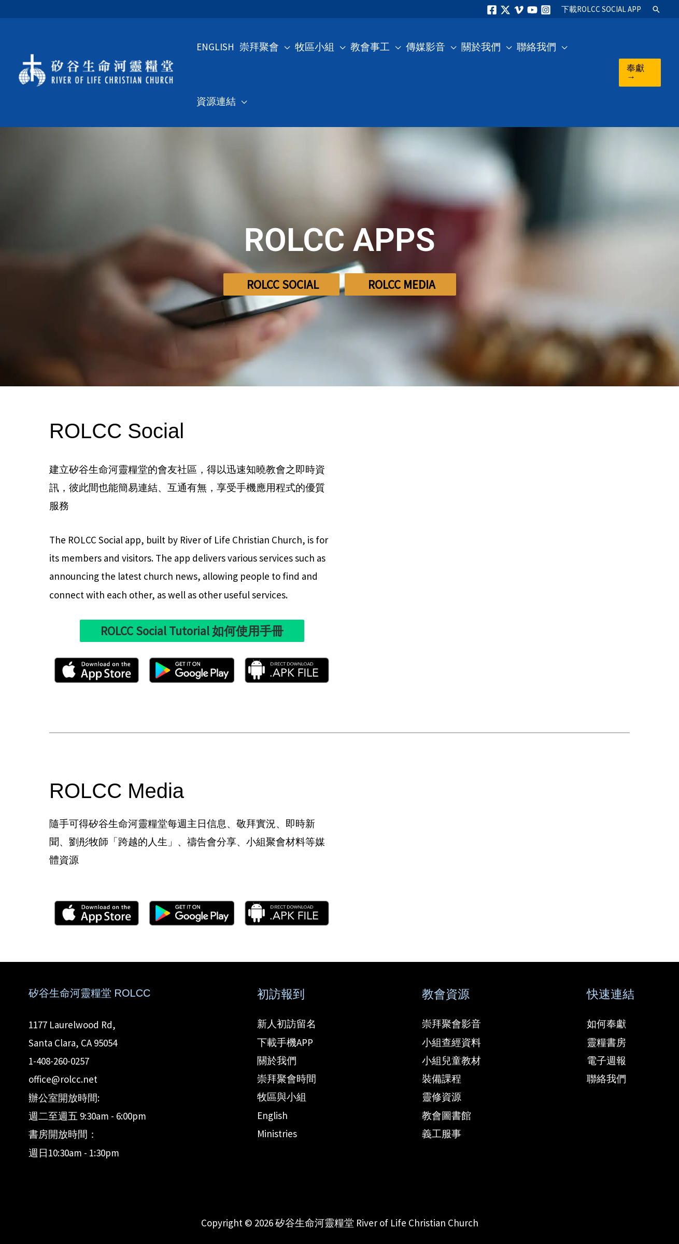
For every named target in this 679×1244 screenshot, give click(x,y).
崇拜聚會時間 (286, 1078)
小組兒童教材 (451, 1060)
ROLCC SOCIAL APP (601, 9)
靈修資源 (441, 1097)
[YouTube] (532, 10)
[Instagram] (546, 10)
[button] (656, 9)
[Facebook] (492, 10)
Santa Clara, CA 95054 (73, 1043)
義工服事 (441, 1133)
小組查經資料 (451, 1042)
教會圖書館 (446, 1115)
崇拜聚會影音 (451, 1023)
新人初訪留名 (286, 1023)
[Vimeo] (519, 10)
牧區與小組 (281, 1097)
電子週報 (606, 1060)
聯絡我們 (606, 1078)
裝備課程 (441, 1078)
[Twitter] (505, 10)
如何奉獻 (606, 1023)
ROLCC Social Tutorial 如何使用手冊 (192, 630)
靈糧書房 (606, 1042)
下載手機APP (285, 1042)
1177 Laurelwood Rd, (72, 1024)
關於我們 (276, 1060)
